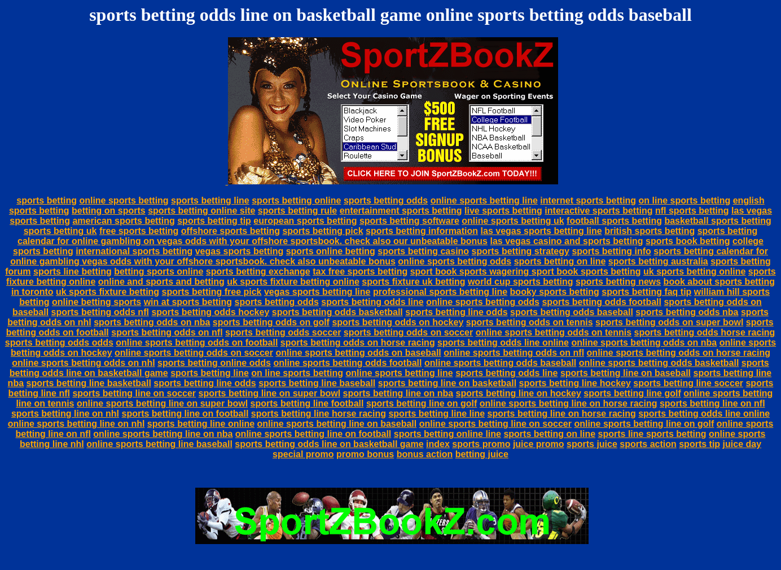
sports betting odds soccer (283, 332)
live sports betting (503, 210)
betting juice (481, 454)
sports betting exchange (258, 271)
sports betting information (422, 231)
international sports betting (134, 251)
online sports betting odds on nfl (514, 352)
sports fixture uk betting (413, 281)
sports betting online (296, 200)
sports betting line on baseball (625, 373)
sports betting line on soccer (134, 393)
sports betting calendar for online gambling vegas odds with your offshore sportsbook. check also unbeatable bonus (389, 256)
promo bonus (365, 454)
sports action (648, 444)
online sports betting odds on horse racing (678, 352)
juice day (742, 444)
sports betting (46, 200)
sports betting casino (423, 251)
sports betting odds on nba (152, 322)
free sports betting (138, 231)
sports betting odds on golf (271, 322)
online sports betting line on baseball (337, 423)
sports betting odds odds (59, 342)
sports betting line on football (185, 413)
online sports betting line (484, 200)
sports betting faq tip (646, 292)
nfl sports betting (692, 210)
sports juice (592, 444)
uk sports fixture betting (107, 292)
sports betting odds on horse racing (357, 342)
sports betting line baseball (316, 383)
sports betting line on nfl (712, 403)
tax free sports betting (360, 271)
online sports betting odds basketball (659, 363)
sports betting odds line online (503, 342)
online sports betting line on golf (644, 423)
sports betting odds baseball (571, 312)
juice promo (538, 444)
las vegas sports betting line (541, 231)
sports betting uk (60, 231)
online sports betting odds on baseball (358, 352)
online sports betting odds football (347, 363)
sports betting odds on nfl (166, 332)
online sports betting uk (513, 221)
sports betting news (618, 281)
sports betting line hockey (575, 383)
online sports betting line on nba (162, 434)
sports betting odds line (372, 302)
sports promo (481, 444)
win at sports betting (188, 302)
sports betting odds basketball (337, 312)
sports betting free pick (212, 292)
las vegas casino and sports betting (566, 241)
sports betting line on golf (421, 403)
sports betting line (210, 200)
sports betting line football (307, 403)
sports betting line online (201, 423)
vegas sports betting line (317, 292)
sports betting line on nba (398, 393)
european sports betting (305, 221)
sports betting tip (214, 221)
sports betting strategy (520, 251)
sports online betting (330, 251)
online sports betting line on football (313, 434)
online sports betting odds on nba (644, 342)
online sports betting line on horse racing (568, 403)
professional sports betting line (440, 292)
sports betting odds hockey (210, 312)
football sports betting (614, 221)
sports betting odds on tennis (529, 322)
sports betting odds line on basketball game (329, 444)
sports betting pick (322, 231)
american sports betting (123, 221)
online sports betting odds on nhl (83, 363)
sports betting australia (658, 261)
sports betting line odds (456, 312)
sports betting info (611, 251)
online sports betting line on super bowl (162, 403)
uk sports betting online (694, 271)
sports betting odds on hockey (397, 322)
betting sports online (158, 271)
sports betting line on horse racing (562, 413)
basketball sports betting (717, 221)
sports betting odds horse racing (704, 332)
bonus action (425, 454)
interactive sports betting (598, 210)
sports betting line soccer (688, 383)
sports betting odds (386, 200)
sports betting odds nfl (100, 312)
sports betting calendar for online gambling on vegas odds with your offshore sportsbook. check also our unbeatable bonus (387, 236)
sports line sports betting (652, 434)
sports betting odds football (601, 302)
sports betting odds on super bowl (669, 322)
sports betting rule (297, 210)
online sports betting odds (454, 261)
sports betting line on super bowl (270, 393)
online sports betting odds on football (197, 342)
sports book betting (688, 241)
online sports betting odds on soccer (194, 352)
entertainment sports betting (401, 210)
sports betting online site (201, 210)
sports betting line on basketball (447, 383)
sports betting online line (447, 434)
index (438, 444)
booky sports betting (554, 292)
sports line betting (72, 271)
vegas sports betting (239, 251)
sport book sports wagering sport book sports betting (525, 271)
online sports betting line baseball (159, 444)
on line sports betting (685, 200)
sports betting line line (436, 413)
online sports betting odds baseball (500, 363)
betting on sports (109, 210)
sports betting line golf (632, 393)
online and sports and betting (161, 281)
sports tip (699, 444)
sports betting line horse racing (318, 413)
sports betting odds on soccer (408, 332)
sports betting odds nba (686, 312)
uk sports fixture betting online (293, 281)
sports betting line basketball (89, 383)
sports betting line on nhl (65, 413)
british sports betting (649, 231)
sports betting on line (560, 261)
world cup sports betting (520, 281)
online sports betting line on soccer (495, 423)
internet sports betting (588, 200)
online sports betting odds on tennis (553, 332)
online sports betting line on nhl (76, 423)
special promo (303, 454)
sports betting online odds (214, 363)
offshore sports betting (230, 231)
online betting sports (96, 302)
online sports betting (123, 200)
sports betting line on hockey (518, 393)
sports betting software (409, 221)
